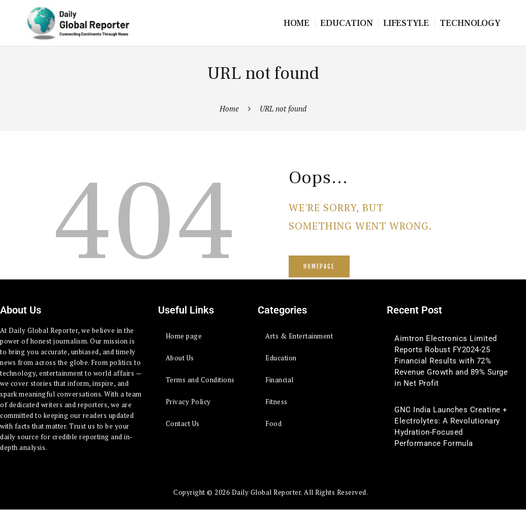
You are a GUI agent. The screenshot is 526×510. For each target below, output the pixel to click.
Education (281, 357)
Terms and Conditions (200, 379)
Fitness (276, 401)
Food (273, 423)
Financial (279, 379)
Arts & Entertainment (299, 336)
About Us (180, 357)
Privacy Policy (188, 401)
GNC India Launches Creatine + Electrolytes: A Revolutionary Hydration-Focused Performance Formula (451, 426)
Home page (184, 336)
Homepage (318, 266)
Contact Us (183, 423)
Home (229, 108)
